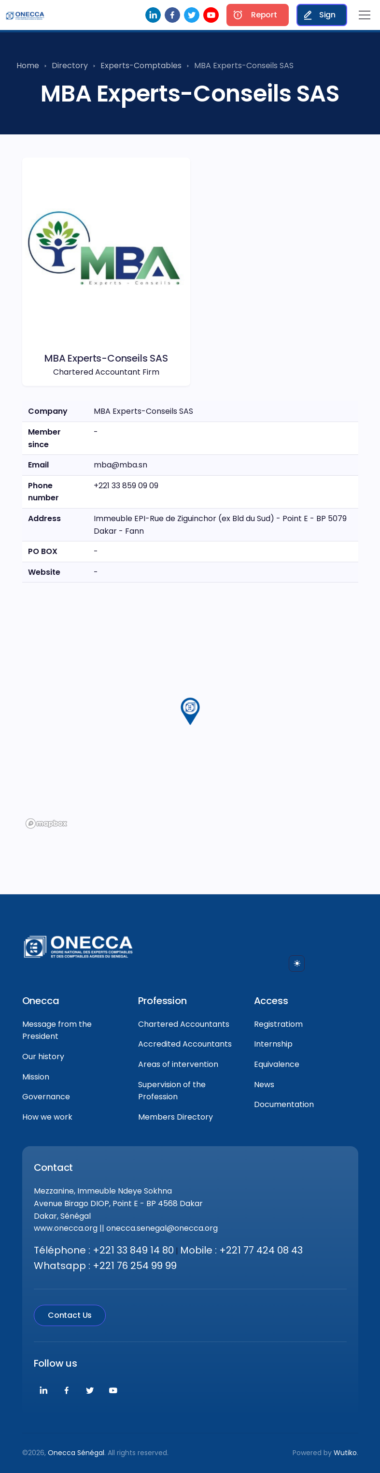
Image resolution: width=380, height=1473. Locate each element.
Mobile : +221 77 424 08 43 (241, 1250)
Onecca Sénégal (76, 1453)
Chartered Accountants (183, 1024)
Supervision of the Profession (172, 1091)
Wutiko (345, 1453)
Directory (70, 65)
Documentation (284, 1104)
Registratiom (278, 1024)
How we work (47, 1117)
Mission (35, 1076)
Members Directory (175, 1117)
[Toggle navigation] (364, 15)
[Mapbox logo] (46, 823)
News (264, 1084)
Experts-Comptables (141, 65)
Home (27, 65)
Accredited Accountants (185, 1044)
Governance (46, 1096)
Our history (43, 1056)
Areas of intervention (178, 1064)
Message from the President (57, 1030)
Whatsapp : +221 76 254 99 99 (105, 1265)
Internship (273, 1044)
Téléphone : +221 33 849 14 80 (104, 1250)
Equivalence (276, 1064)
